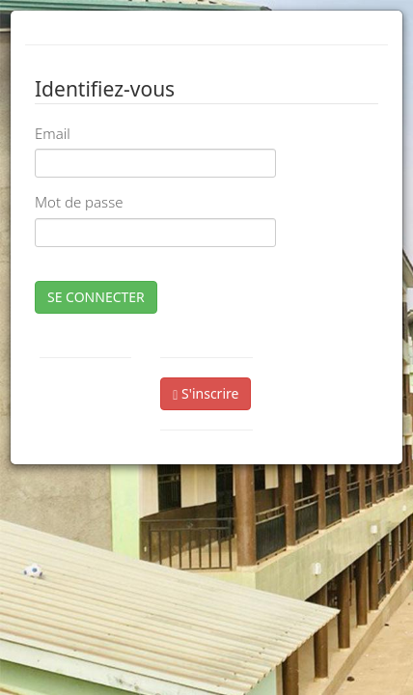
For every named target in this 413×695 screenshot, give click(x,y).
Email (52, 133)
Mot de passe (79, 201)
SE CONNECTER (96, 297)
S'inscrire (205, 393)
